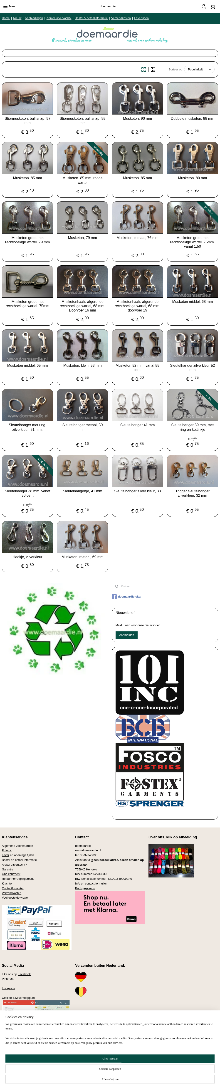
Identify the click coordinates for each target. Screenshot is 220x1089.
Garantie (7, 869)
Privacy (7, 850)
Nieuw (17, 18)
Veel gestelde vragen (15, 897)
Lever (5, 855)
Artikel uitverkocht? (59, 18)
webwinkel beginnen (118, 1080)
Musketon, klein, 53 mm (82, 365)
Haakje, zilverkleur (27, 557)
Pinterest (7, 978)
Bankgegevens (85, 888)
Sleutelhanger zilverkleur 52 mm (192, 368)
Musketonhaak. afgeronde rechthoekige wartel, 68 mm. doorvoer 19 (137, 306)
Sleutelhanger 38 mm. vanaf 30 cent (27, 493)
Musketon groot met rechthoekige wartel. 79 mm (27, 240)
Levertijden (141, 18)
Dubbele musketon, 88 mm (192, 118)
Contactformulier (12, 888)
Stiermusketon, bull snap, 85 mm (82, 121)
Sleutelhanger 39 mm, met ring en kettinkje (192, 427)
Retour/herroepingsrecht (18, 878)
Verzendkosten (121, 18)
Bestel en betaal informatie (19, 860)
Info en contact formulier (91, 883)
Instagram (8, 988)
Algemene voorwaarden (17, 845)
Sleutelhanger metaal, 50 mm (82, 427)
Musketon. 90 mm (137, 118)
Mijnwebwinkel (153, 1080)
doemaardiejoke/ (126, 596)
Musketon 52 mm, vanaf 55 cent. (137, 368)
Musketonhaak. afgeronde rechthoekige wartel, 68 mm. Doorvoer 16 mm (82, 306)
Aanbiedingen (34, 18)
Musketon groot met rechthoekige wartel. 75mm (27, 304)
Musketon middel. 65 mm (27, 365)
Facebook (24, 974)
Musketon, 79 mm (82, 238)
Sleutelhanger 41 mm (137, 425)
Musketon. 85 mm (27, 178)
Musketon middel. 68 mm (192, 302)
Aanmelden (126, 635)
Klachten (7, 883)
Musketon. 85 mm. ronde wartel (82, 180)
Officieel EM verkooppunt (18, 997)
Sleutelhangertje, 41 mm (82, 491)
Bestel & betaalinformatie (91, 18)
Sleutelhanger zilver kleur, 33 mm (137, 493)
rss (103, 1080)
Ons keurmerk (11, 874)
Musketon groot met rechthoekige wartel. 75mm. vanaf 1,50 (192, 242)
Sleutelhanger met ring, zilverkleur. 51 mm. (27, 427)
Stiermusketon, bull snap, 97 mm (27, 121)
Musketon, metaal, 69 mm (82, 557)
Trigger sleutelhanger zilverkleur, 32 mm (193, 493)
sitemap (95, 1080)
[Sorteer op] (199, 69)
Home (6, 18)
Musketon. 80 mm (192, 178)
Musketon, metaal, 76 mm (137, 238)
